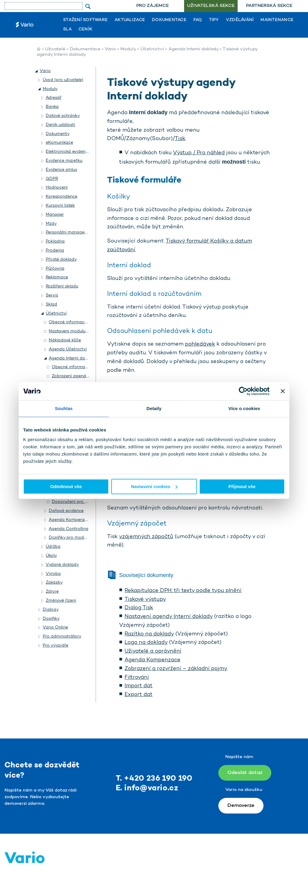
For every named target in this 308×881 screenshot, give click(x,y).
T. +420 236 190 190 (154, 778)
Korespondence (61, 196)
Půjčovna (55, 268)
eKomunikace (59, 142)
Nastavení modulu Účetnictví (78, 331)
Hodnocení (57, 187)
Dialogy (51, 609)
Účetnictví (152, 49)
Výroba (53, 574)
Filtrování (137, 677)
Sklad (51, 304)
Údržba (53, 546)
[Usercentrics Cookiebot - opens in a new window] (243, 391)
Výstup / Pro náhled (199, 153)
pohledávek (200, 344)
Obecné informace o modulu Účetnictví (89, 322)
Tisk (180, 139)
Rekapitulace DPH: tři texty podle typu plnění (183, 591)
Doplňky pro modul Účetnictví (79, 537)
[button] (37, 71)
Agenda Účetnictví (68, 349)
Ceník (85, 29)
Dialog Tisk (139, 608)
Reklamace (57, 277)
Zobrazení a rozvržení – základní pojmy (176, 669)
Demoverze (240, 805)
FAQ (197, 20)
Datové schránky (63, 116)
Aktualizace (130, 20)
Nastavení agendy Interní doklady (169, 616)
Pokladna (55, 241)
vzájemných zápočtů (146, 537)
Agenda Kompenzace (152, 660)
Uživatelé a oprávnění (153, 651)
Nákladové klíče (65, 340)
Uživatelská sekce (211, 6)
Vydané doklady (62, 565)
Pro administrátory (62, 636)
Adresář (53, 98)
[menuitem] (153, 6)
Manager (55, 214)
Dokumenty (57, 134)
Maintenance (277, 20)
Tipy (214, 20)
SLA (67, 29)
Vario (110, 49)
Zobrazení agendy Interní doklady (86, 376)
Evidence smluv (61, 170)
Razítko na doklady (149, 634)
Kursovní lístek (60, 205)
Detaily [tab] (154, 408)
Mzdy (51, 223)
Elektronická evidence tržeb (74, 151)
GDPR (52, 179)
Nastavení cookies (154, 486)
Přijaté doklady (61, 259)
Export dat (138, 695)
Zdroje (52, 591)
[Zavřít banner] (283, 391)
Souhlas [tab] (63, 408)
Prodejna (55, 250)
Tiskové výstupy (145, 599)
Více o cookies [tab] (244, 408)
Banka (52, 107)
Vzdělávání (240, 20)
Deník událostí (60, 125)
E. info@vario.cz (147, 788)
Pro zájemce (152, 6)
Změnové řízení (61, 600)
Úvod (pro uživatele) (63, 80)
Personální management (70, 232)
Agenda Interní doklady (193, 49)
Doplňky (51, 618)
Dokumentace (169, 20)
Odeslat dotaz (244, 772)
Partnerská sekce (269, 6)
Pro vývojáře (55, 645)
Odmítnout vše (66, 486)
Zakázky (54, 582)
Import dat (138, 686)
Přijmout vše (241, 486)
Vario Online (55, 627)
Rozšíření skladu (62, 286)
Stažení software (85, 20)
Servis (52, 295)
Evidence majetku (64, 160)
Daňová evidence (66, 511)
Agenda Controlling (68, 529)
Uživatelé (55, 49)
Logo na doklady (146, 642)
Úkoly (51, 555)
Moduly (128, 49)
